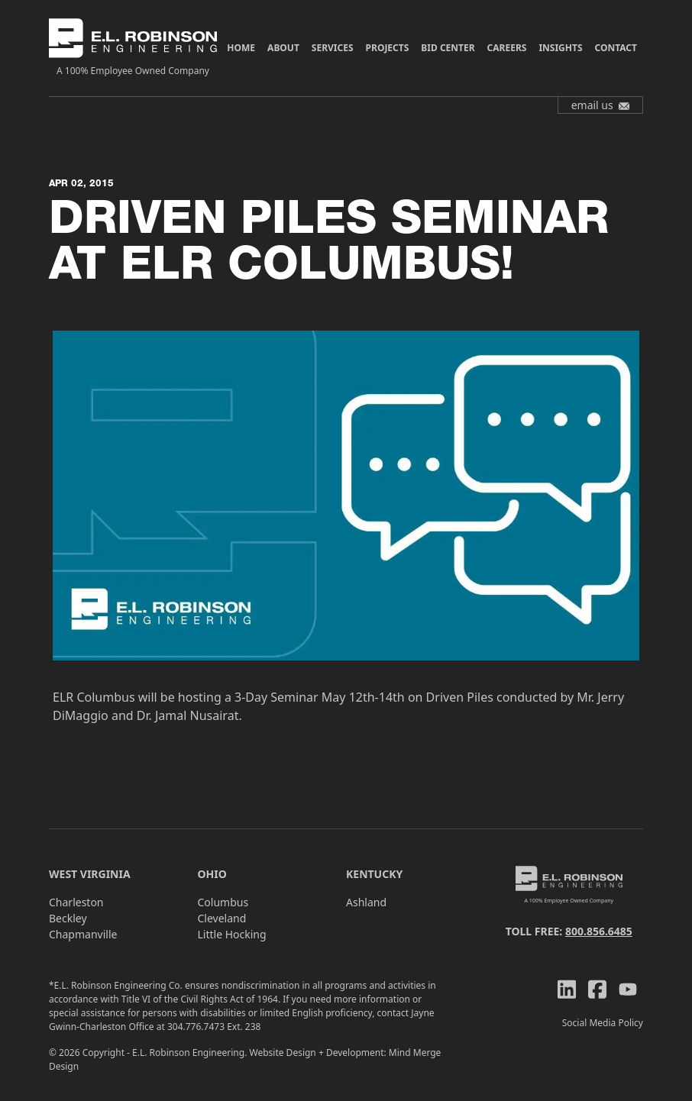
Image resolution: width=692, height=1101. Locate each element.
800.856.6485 (598, 931)
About (283, 47)
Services (333, 47)
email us (600, 105)
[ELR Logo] (133, 48)
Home (241, 47)
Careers (507, 47)
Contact (616, 47)
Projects (387, 47)
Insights (560, 47)
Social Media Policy (602, 1022)
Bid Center (447, 47)
